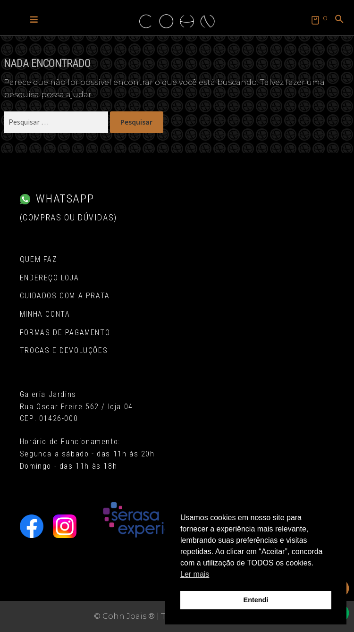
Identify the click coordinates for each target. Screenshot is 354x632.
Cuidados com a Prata (65, 295)
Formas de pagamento (65, 332)
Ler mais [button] (194, 574)
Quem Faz (38, 259)
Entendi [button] (256, 600)
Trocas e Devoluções (64, 350)
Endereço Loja (49, 277)
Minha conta (45, 314)
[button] (34, 19)
